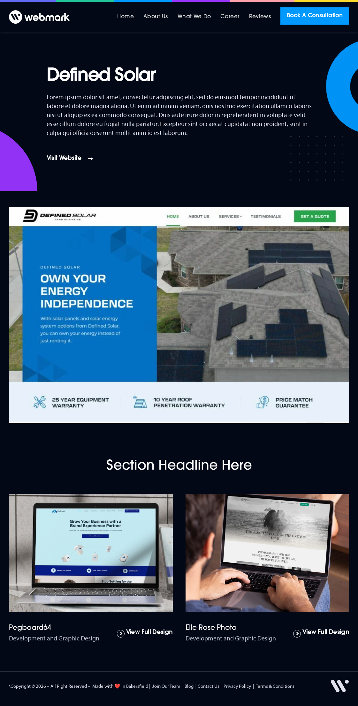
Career (229, 17)
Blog (189, 686)
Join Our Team (166, 686)
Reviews (260, 17)
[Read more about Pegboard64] (145, 634)
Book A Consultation (315, 16)
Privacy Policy (237, 686)
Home (125, 17)
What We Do (194, 17)
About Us (155, 17)
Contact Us (208, 686)
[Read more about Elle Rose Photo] (321, 634)
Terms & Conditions (275, 686)
